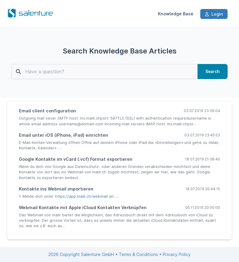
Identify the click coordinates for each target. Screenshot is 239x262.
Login (214, 14)
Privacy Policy (177, 254)
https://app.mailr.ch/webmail (81, 196)
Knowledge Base (175, 14)
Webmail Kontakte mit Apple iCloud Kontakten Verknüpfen (83, 207)
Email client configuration (47, 110)
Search (212, 71)
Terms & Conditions (138, 254)
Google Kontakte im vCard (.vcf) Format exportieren (75, 159)
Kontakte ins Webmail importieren (56, 188)
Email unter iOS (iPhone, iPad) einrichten (63, 135)
